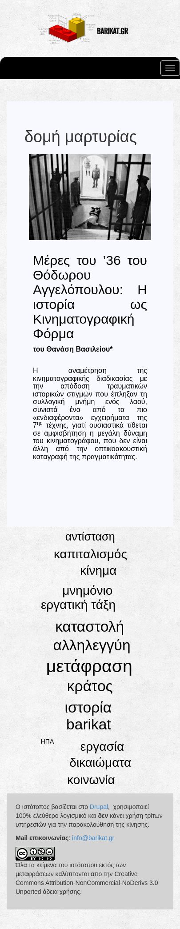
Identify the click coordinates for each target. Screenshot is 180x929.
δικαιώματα (100, 762)
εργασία (102, 746)
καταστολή (89, 626)
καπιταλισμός (90, 554)
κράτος (90, 686)
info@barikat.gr (93, 837)
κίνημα (98, 570)
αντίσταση (90, 536)
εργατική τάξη (78, 605)
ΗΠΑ (47, 741)
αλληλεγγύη (92, 645)
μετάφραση (89, 666)
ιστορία (88, 707)
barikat (88, 724)
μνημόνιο (87, 590)
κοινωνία (91, 780)
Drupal (99, 806)
